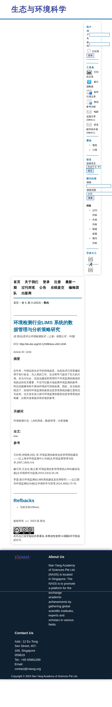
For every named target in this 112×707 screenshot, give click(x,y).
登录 (46, 282)
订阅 (94, 150)
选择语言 (91, 163)
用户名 (88, 34)
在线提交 (57, 287)
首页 (17, 282)
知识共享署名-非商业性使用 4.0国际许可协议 (54, 536)
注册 (57, 282)
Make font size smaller (90, 258)
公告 (42, 287)
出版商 (26, 293)
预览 (94, 145)
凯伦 (46, 302)
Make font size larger (90, 269)
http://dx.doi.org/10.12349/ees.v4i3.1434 (43, 344)
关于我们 (31, 282)
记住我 (95, 51)
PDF (16, 436)
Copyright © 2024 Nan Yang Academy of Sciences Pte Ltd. (44, 676)
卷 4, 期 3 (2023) (31, 302)
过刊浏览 (28, 287)
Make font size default (90, 264)
